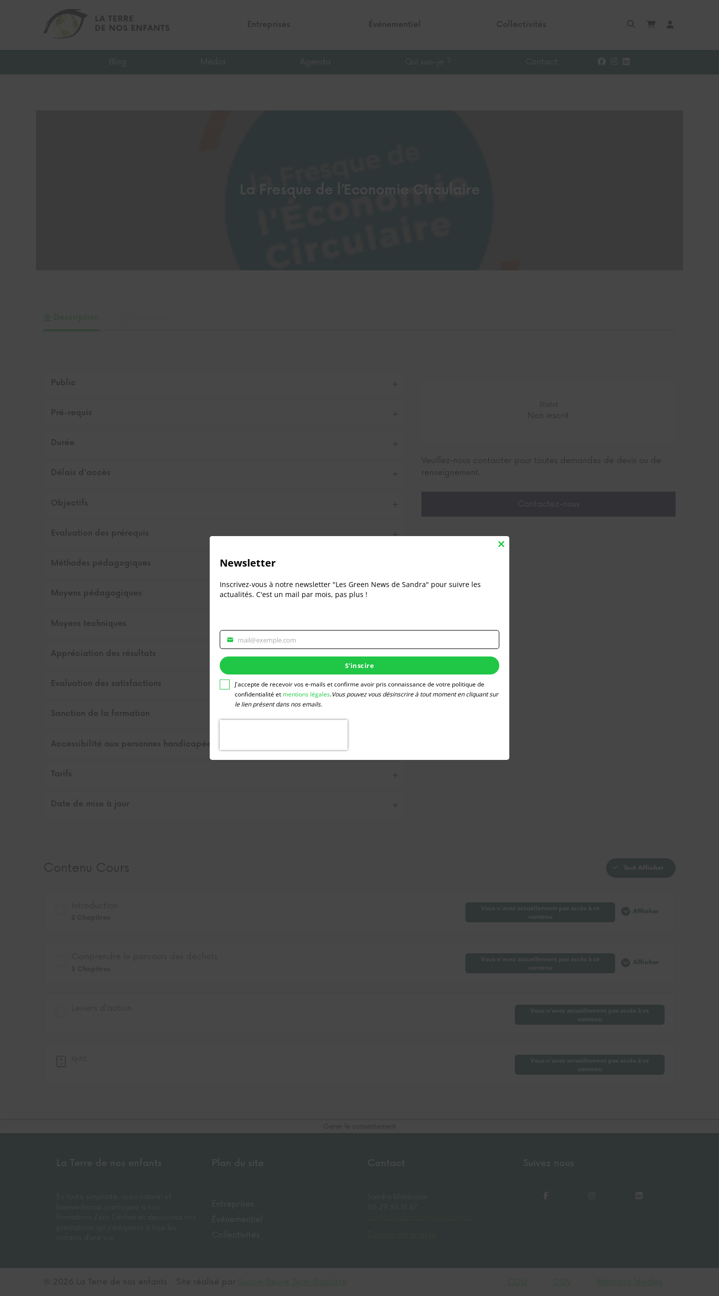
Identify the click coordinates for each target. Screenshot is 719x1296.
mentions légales (306, 694)
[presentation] (284, 735)
